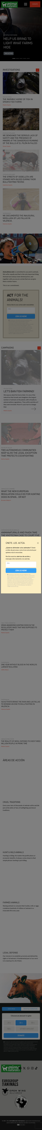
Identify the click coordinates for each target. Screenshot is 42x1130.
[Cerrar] (38, 543)
